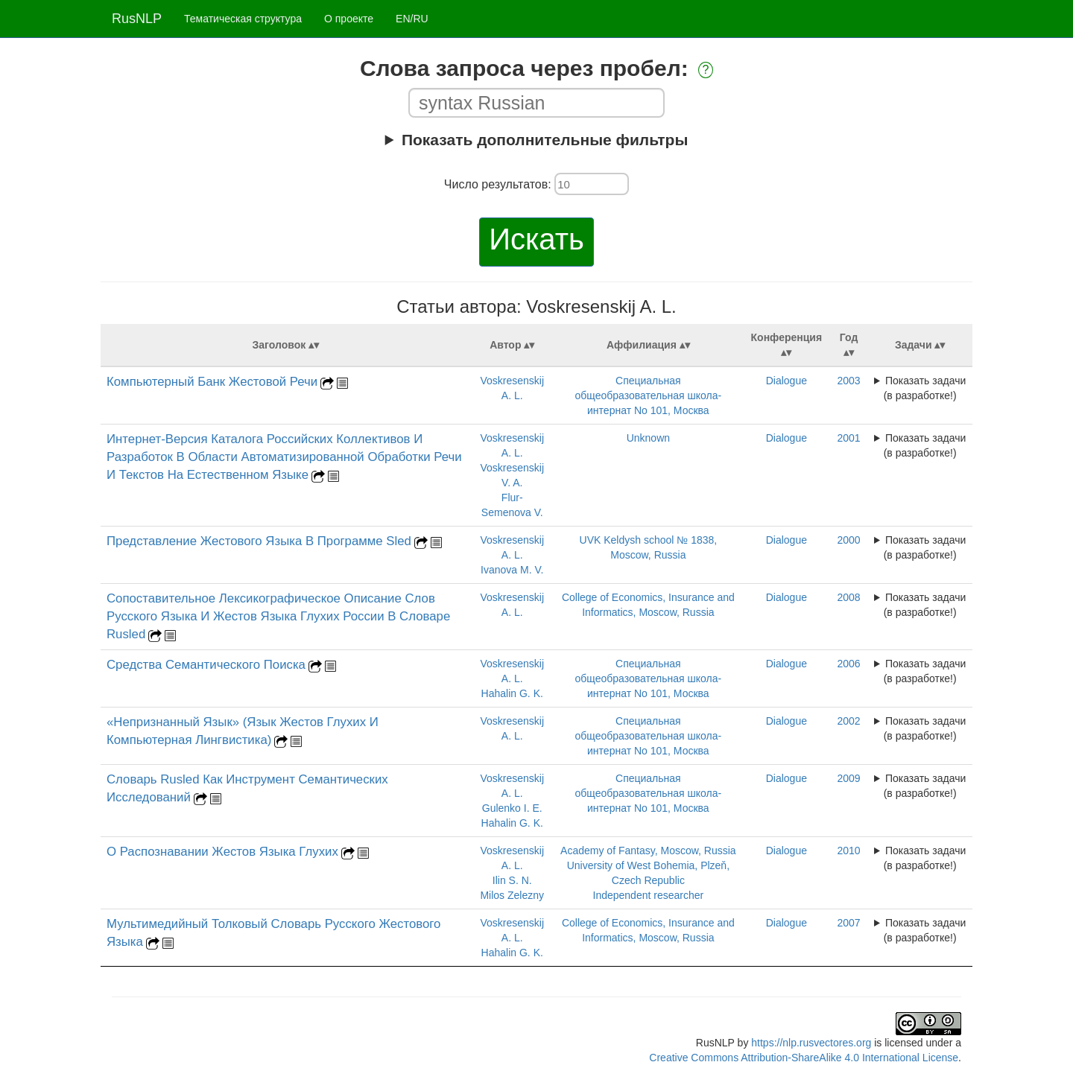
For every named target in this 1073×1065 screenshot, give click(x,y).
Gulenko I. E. (512, 808)
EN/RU (412, 19)
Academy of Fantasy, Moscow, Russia (648, 850)
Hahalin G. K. (512, 693)
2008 (848, 597)
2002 (848, 721)
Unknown (648, 438)
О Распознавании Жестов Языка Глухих (222, 852)
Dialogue (786, 381)
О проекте (348, 19)
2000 (848, 540)
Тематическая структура (243, 19)
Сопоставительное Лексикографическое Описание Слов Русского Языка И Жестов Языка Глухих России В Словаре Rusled (278, 616)
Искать (536, 239)
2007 (848, 923)
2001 (848, 438)
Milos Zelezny (512, 895)
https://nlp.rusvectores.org (811, 1043)
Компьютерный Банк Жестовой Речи (212, 382)
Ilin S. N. (512, 880)
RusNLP (137, 18)
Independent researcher (648, 895)
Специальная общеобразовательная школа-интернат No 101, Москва (648, 395)
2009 (848, 778)
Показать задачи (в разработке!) (925, 388)
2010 (848, 850)
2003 (848, 381)
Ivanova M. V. (512, 570)
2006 (848, 664)
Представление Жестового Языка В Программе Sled (259, 541)
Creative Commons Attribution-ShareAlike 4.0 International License (803, 1058)
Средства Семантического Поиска (206, 665)
